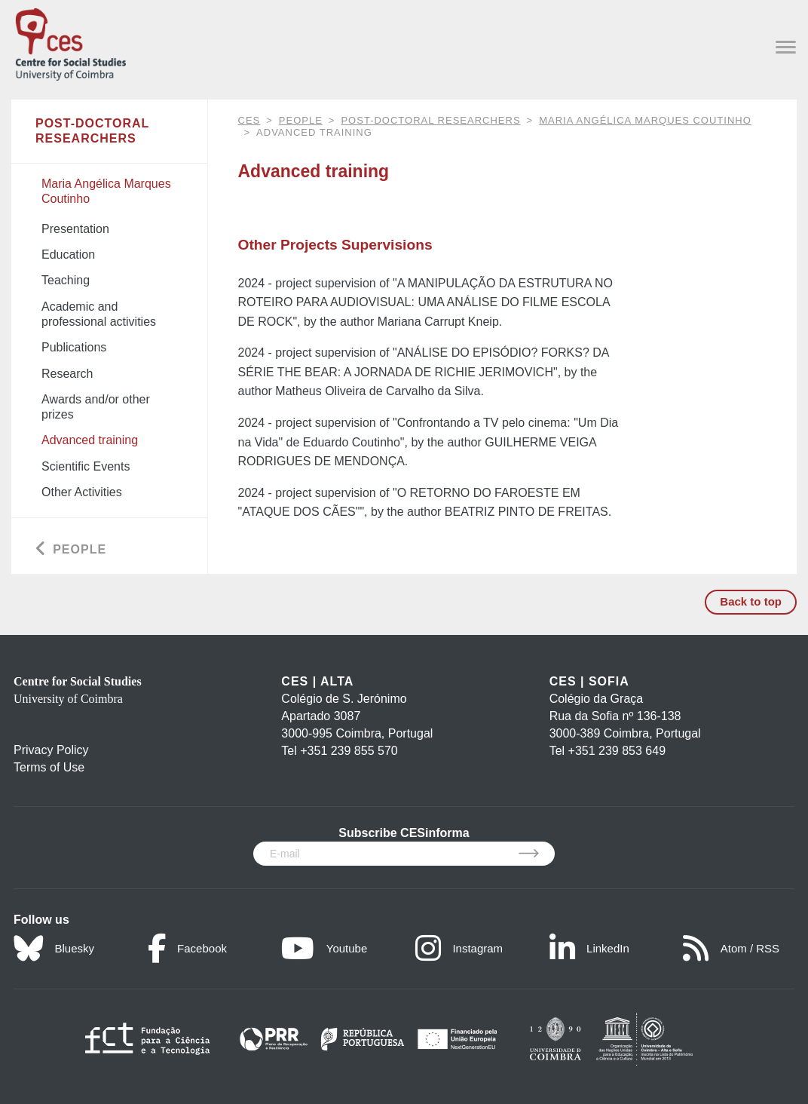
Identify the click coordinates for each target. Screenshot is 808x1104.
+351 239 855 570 (348, 750)
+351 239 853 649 (617, 750)
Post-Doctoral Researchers (430, 120)
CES (249, 120)
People (301, 120)
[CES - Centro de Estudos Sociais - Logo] (70, 41)
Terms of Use (49, 767)
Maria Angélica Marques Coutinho (645, 120)
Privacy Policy (51, 750)
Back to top (751, 601)
